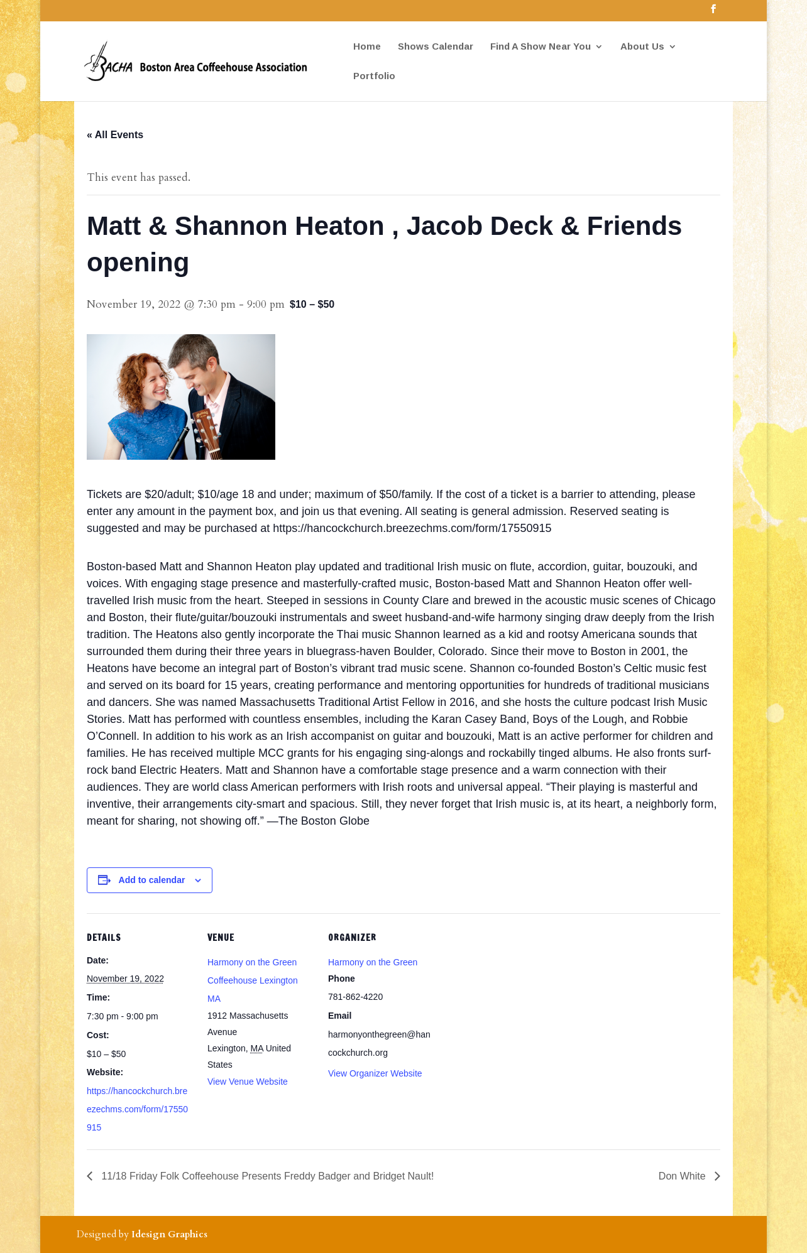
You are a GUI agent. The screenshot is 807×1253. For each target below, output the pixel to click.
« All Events (115, 134)
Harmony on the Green (372, 962)
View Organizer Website (375, 1073)
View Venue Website (247, 1082)
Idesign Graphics (169, 1234)
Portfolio (374, 76)
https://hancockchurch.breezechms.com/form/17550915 (137, 1109)
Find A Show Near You (540, 47)
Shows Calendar (435, 47)
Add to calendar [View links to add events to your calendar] (152, 880)
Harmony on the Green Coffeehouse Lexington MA (252, 980)
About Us (642, 47)
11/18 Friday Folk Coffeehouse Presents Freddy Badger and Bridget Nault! (266, 1176)
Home (367, 47)
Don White (683, 1176)
